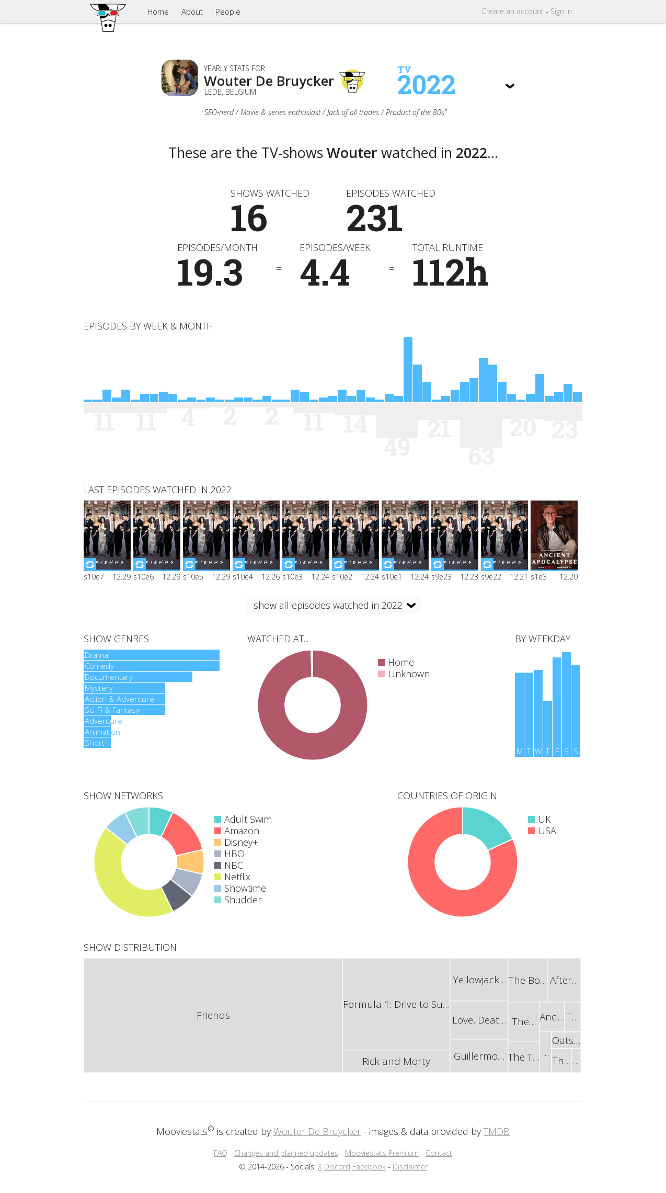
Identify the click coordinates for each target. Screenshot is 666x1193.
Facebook (369, 1167)
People (227, 11)
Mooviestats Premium (382, 1153)
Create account (512, 11)
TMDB (497, 1131)
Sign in (561, 11)
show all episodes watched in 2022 (328, 605)
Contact (439, 1153)
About (192, 11)
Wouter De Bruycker (317, 1131)
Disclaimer (410, 1167)
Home (158, 11)
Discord (337, 1167)
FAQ (220, 1153)
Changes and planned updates (286, 1153)
